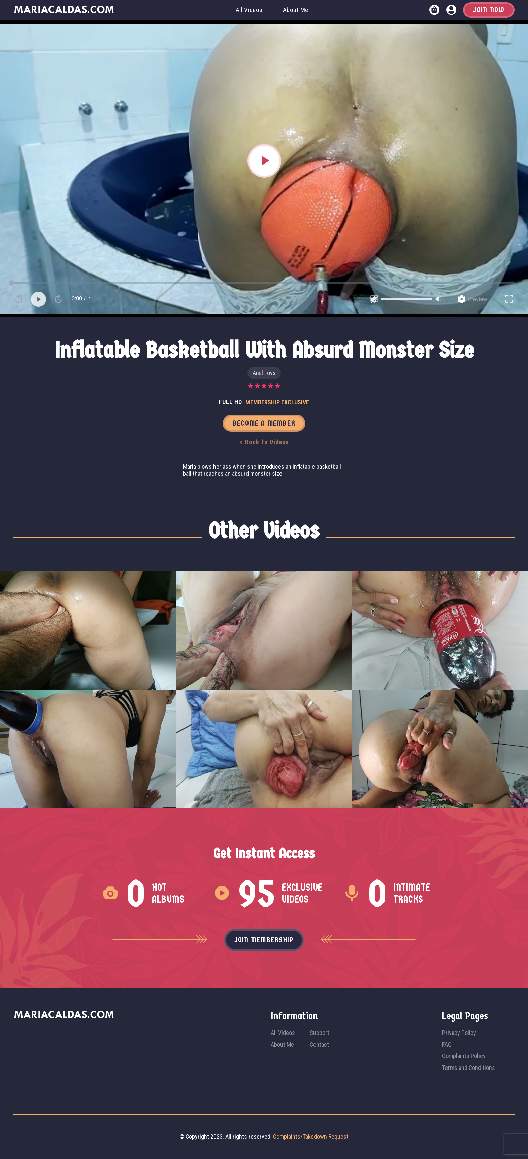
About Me (295, 10)
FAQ (447, 1044)
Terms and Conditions (468, 1067)
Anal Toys (264, 372)
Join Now (488, 10)
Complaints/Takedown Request (311, 1136)
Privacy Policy (459, 1032)
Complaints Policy (464, 1055)
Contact (319, 1044)
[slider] (406, 299)
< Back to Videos (264, 442)
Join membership (264, 940)
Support (319, 1032)
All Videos (249, 10)
